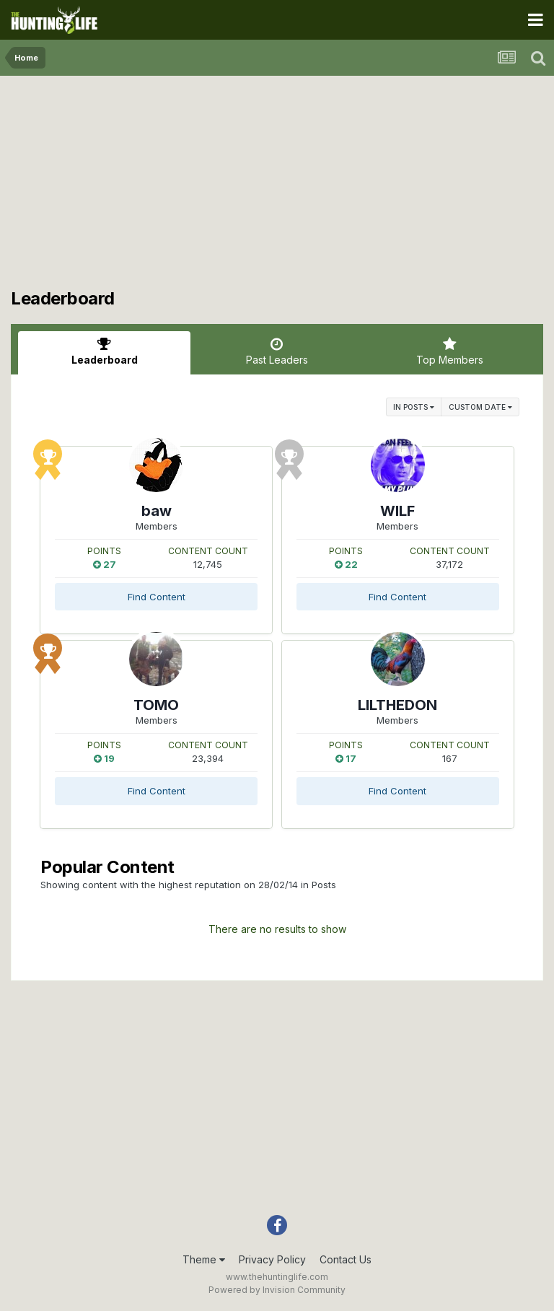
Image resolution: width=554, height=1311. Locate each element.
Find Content (156, 596)
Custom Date (480, 407)
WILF (397, 510)
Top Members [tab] (449, 351)
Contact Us (345, 1259)
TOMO (156, 705)
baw (156, 510)
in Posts (413, 407)
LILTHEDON (397, 705)
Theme (204, 1259)
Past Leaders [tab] (276, 351)
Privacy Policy (272, 1259)
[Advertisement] (277, 188)
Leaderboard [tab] (104, 351)
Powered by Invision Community (277, 1289)
